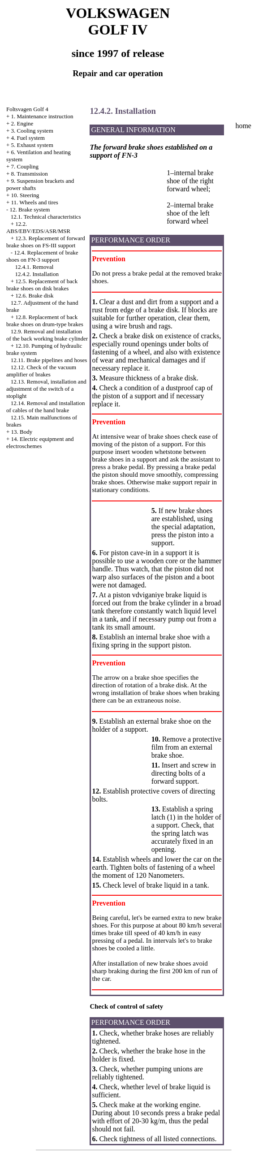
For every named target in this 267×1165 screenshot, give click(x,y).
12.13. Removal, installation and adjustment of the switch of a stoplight (46, 388)
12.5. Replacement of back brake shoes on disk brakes (42, 285)
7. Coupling (25, 166)
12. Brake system (30, 209)
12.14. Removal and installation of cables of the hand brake (45, 407)
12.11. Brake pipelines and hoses (49, 360)
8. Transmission (29, 173)
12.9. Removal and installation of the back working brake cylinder (47, 335)
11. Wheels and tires (34, 202)
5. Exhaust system (32, 145)
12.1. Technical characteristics (46, 216)
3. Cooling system (32, 130)
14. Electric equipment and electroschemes (40, 442)
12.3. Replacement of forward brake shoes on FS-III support (45, 242)
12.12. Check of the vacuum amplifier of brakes (41, 371)
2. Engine (22, 123)
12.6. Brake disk (34, 295)
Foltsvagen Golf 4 (27, 109)
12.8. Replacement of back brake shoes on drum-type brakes (44, 321)
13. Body (22, 431)
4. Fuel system (28, 137)
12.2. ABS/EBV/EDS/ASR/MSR (38, 227)
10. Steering (25, 195)
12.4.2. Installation (37, 274)
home (243, 125)
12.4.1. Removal (34, 266)
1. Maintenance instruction (42, 116)
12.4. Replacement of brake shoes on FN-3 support (42, 256)
